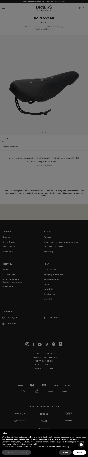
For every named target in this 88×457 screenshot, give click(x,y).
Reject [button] (65, 452)
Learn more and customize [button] (16, 452)
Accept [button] (79, 452)
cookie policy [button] (73, 439)
